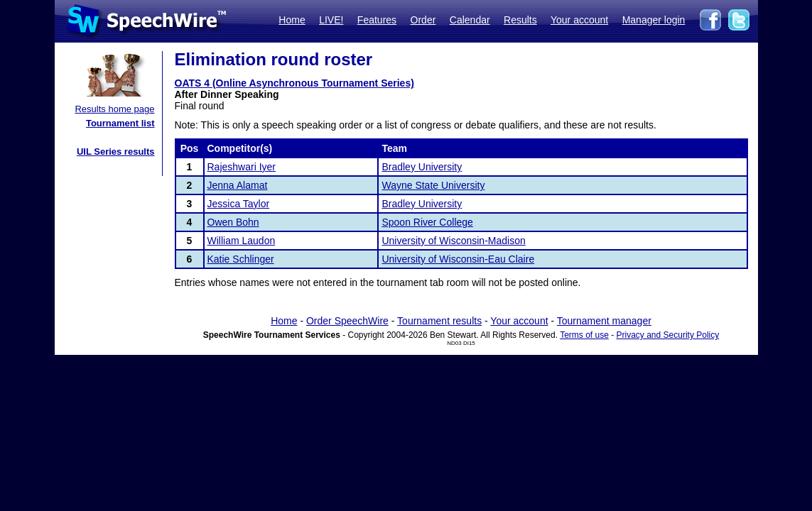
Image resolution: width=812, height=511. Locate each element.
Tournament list (120, 123)
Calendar (470, 20)
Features (376, 20)
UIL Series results (116, 151)
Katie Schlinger (240, 259)
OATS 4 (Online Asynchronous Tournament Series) (294, 83)
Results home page (114, 109)
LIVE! (331, 20)
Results (520, 20)
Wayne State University (433, 185)
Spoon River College (426, 222)
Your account (579, 20)
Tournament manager (604, 320)
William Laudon (241, 240)
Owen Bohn (233, 222)
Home (291, 20)
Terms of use (584, 335)
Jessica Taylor (238, 203)
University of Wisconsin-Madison (453, 240)
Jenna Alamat (237, 185)
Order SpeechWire (347, 320)
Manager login (654, 20)
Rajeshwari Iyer (241, 166)
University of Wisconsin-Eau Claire (457, 259)
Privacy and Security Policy (668, 335)
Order (423, 20)
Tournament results (439, 320)
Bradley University (421, 166)
